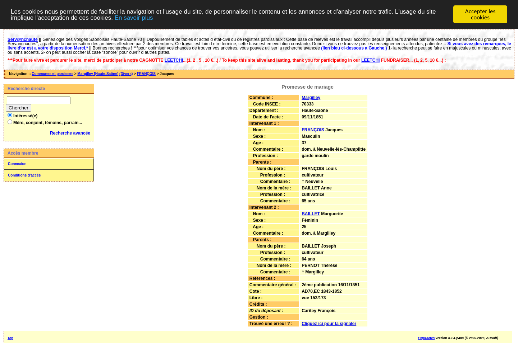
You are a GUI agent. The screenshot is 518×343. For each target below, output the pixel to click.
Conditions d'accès (24, 175)
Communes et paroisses (52, 74)
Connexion (17, 164)
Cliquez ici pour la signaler (329, 323)
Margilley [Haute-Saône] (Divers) (105, 74)
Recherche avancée (70, 133)
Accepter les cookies (480, 14)
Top (10, 338)
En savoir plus (134, 17)
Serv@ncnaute (23, 39)
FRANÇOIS (146, 74)
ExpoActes (426, 338)
